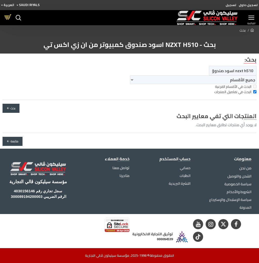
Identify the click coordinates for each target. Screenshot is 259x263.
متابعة (14, 141)
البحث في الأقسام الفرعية (235, 86)
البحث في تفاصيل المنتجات (235, 92)
